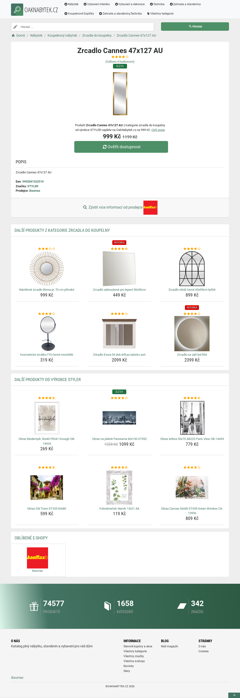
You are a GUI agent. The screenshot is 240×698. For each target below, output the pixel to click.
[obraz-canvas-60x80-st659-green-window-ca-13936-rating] (192, 467)
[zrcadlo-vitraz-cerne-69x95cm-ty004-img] (192, 268)
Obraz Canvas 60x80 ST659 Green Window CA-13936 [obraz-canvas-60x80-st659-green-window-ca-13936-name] (192, 511)
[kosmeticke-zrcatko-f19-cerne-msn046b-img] (47, 333)
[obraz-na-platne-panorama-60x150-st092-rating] (119, 398)
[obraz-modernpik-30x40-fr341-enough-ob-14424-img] (47, 417)
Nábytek (71, 4)
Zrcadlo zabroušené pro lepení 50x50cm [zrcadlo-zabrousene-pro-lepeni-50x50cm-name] (119, 289)
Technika (157, 4)
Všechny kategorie (160, 13)
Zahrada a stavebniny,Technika (120, 13)
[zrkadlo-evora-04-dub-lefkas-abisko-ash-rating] (119, 314)
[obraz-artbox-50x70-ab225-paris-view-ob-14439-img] (192, 417)
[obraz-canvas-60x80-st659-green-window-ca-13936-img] (192, 487)
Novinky (129, 666)
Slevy (127, 671)
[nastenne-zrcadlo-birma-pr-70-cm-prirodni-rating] (47, 249)
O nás (202, 646)
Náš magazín (169, 646)
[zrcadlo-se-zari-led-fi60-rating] (192, 314)
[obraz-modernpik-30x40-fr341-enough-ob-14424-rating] (47, 398)
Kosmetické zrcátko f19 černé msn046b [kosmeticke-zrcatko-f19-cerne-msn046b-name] (46, 354)
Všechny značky (134, 656)
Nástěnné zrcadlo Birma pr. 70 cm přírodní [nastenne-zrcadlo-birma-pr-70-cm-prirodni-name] (46, 289)
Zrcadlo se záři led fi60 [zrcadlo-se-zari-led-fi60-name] (192, 354)
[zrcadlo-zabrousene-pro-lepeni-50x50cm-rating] (119, 249)
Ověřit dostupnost (121, 147)
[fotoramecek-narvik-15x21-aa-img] (119, 487)
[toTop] (234, 695)
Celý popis (158, 130)
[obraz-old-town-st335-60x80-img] (47, 487)
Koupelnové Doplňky (79, 13)
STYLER (32, 186)
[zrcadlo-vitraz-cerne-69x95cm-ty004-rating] (192, 249)
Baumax (34, 190)
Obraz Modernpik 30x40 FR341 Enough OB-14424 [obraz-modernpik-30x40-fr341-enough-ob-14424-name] (47, 441)
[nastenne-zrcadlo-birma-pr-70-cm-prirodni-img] (47, 268)
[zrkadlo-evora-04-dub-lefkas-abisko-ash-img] (119, 333)
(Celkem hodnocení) (120, 61)
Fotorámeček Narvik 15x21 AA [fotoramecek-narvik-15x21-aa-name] (119, 508)
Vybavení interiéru (96, 4)
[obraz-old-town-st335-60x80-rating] (47, 467)
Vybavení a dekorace (130, 4)
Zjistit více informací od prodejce (120, 208)
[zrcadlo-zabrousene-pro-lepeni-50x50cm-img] (119, 268)
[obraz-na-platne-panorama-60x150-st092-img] (119, 417)
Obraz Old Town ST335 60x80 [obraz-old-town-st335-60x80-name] (46, 508)
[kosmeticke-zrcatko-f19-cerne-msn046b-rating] (47, 314)
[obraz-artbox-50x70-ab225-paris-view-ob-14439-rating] (192, 398)
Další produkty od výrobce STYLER (48, 379)
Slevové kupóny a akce (138, 646)
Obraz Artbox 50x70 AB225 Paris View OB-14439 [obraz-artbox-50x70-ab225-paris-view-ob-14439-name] (192, 439)
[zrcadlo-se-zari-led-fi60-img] (192, 333)
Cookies (204, 651)
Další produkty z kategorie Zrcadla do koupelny (62, 230)
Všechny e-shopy (134, 661)
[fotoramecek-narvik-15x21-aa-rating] (119, 467)
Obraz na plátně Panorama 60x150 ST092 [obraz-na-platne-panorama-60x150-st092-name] (119, 439)
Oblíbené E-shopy (31, 537)
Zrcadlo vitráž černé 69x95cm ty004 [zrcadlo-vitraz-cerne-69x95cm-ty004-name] (192, 289)
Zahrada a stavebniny (185, 4)
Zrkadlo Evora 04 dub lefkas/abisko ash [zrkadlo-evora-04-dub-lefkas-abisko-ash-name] (119, 354)
